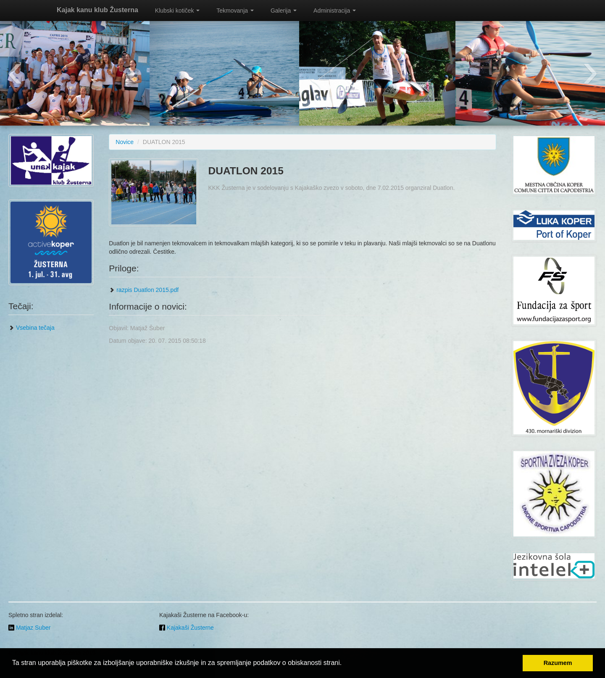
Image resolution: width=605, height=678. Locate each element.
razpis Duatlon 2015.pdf (144, 289)
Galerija (284, 10)
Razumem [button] (558, 663)
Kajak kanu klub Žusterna (97, 9)
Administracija (334, 10)
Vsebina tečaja (31, 327)
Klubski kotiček (177, 10)
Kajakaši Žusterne (186, 627)
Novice (125, 142)
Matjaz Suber (29, 627)
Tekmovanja (235, 10)
